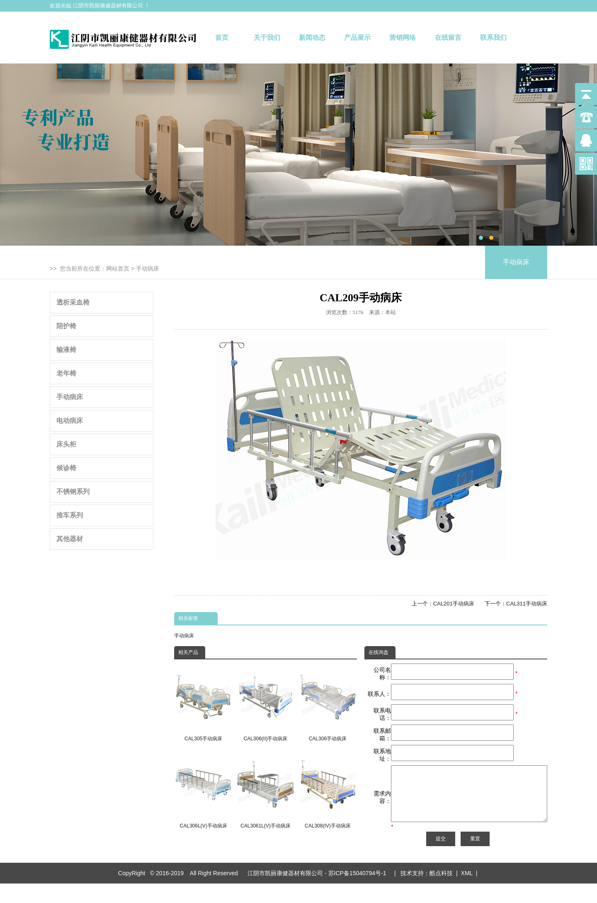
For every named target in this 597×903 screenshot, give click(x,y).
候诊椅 (66, 467)
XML (467, 892)
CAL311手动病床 (526, 603)
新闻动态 (312, 37)
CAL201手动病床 (453, 603)
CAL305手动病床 (203, 703)
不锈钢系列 (73, 491)
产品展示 (357, 37)
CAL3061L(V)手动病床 (265, 790)
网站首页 (117, 268)
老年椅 (66, 373)
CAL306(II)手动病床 (265, 703)
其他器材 (69, 538)
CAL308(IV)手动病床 (327, 790)
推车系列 (69, 515)
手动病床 (147, 268)
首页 (221, 37)
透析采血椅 (73, 302)
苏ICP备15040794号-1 (359, 892)
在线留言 (448, 37)
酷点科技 (441, 892)
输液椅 (66, 349)
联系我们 (493, 37)
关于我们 (267, 37)
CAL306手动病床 (327, 703)
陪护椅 (66, 325)
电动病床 (69, 420)
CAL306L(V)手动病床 (203, 790)
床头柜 (66, 444)
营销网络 (402, 37)
